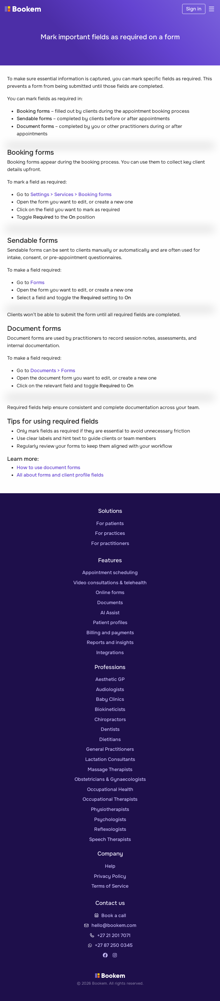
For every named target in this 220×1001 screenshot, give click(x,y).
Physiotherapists (110, 809)
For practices (110, 533)
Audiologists (110, 689)
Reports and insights (110, 642)
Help (110, 866)
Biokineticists (110, 709)
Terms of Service (110, 886)
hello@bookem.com (114, 925)
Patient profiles (110, 622)
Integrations (110, 652)
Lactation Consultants (110, 759)
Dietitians (110, 739)
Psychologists (110, 819)
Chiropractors (110, 719)
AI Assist (110, 613)
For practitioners (110, 543)
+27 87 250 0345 (114, 945)
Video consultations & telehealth (110, 582)
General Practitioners (110, 749)
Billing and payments (110, 632)
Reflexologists (110, 829)
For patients (110, 523)
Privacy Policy (110, 876)
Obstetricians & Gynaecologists (110, 779)
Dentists (110, 729)
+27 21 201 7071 (114, 935)
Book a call (113, 915)
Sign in (194, 9)
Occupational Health (110, 789)
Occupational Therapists (110, 799)
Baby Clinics (110, 699)
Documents (110, 602)
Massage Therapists (110, 769)
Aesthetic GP (110, 679)
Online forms (110, 592)
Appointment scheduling (110, 572)
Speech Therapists (110, 839)
